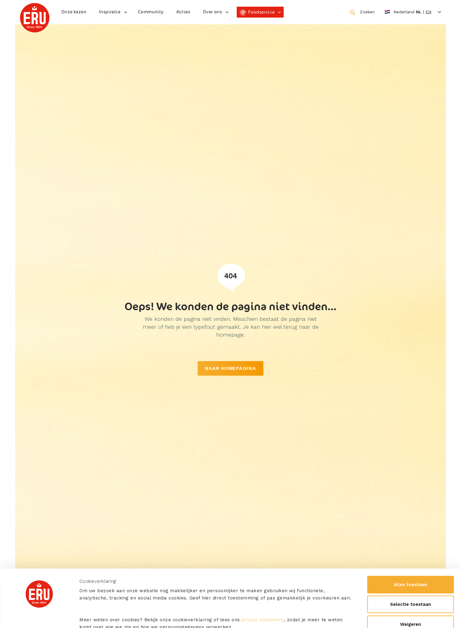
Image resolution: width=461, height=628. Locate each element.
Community (151, 11)
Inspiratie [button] (109, 11)
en (428, 11)
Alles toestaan (410, 533)
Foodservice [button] (261, 12)
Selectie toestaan (410, 553)
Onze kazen (73, 11)
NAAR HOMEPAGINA (230, 368)
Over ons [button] (212, 11)
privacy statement (263, 568)
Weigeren (410, 573)
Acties (183, 11)
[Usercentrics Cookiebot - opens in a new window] (39, 616)
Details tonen (94, 616)
